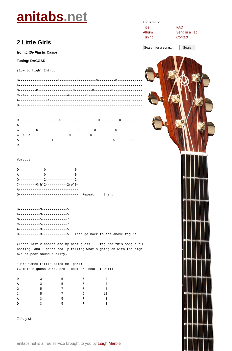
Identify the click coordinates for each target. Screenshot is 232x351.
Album (148, 32)
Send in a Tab (186, 32)
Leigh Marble (109, 343)
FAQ (179, 27)
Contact (182, 37)
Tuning (148, 37)
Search (188, 47)
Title (146, 27)
